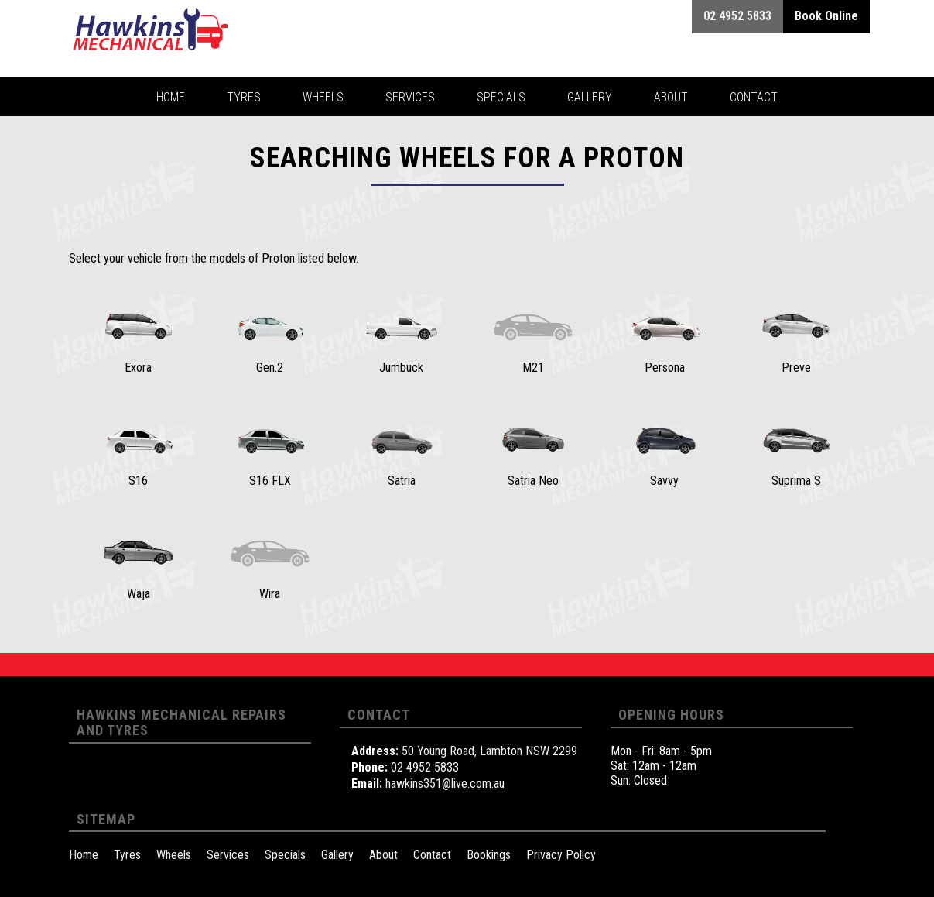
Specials (285, 854)
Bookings (489, 854)
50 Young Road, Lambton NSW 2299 (489, 751)
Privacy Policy (561, 854)
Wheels (173, 854)
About (383, 854)
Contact (432, 854)
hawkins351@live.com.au (445, 783)
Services (228, 854)
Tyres (127, 854)
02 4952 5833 (425, 767)
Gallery (337, 854)
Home (83, 854)
